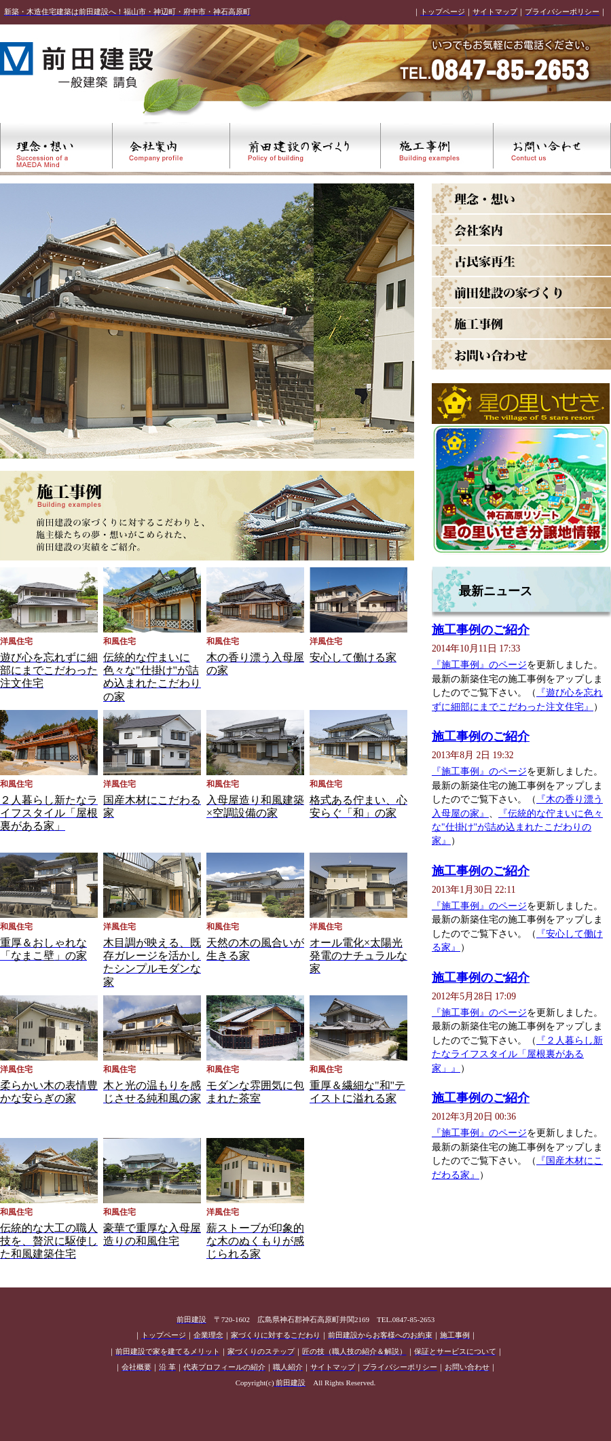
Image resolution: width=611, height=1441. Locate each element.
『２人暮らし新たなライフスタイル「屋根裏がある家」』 (517, 1054)
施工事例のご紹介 (481, 630)
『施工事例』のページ (479, 665)
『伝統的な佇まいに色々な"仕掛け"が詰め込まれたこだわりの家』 (517, 827)
